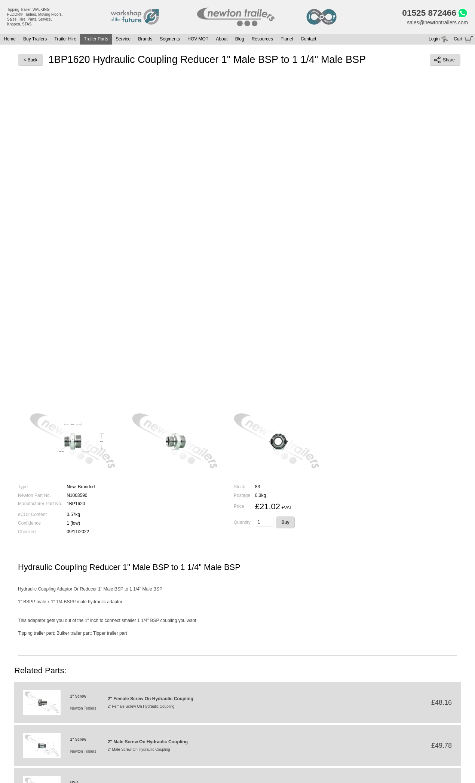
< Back (30, 60)
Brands (145, 39)
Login (434, 39)
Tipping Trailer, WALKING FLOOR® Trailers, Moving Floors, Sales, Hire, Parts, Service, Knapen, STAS (35, 16)
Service (123, 39)
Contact (308, 39)
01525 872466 (428, 13)
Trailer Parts (96, 39)
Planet (287, 39)
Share (444, 60)
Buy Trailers (35, 39)
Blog (239, 39)
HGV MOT (197, 39)
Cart (458, 39)
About (221, 39)
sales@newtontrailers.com (437, 22)
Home (10, 39)
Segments (170, 39)
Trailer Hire (65, 39)
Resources (262, 39)
